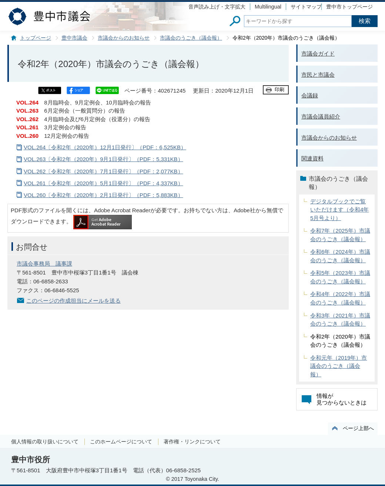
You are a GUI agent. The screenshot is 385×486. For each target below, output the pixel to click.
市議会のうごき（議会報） (191, 38)
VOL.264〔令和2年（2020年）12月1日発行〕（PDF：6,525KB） (105, 147)
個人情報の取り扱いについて (44, 442)
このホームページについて (121, 442)
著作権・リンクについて (192, 442)
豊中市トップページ (349, 7)
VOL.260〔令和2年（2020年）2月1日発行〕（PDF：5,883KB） (103, 195)
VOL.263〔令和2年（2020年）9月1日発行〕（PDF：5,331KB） (103, 159)
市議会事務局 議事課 (44, 263)
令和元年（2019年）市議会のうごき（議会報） (338, 365)
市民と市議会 (318, 74)
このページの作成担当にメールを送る (73, 300)
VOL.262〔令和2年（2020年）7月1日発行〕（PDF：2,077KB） (103, 171)
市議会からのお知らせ (124, 38)
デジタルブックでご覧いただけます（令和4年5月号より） (339, 209)
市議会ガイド (318, 53)
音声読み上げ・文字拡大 (216, 7)
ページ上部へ (358, 428)
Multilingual (268, 7)
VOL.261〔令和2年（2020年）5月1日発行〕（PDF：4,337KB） (103, 183)
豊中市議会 (74, 38)
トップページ (35, 38)
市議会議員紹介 (320, 116)
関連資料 (312, 158)
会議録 (309, 95)
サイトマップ (306, 7)
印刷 (279, 89)
